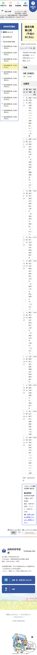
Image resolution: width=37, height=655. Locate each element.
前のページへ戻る (15, 530)
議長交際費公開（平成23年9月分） (10, 79)
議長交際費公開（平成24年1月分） (10, 104)
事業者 (25, 5)
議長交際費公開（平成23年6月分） (10, 59)
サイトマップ (18, 617)
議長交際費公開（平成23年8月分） (10, 72)
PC (19, 532)
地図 (13, 589)
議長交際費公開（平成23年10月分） (10, 85)
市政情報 (18, 5)
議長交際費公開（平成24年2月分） (10, 111)
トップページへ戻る (30, 530)
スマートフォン (29, 532)
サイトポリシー (26, 614)
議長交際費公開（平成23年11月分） (10, 92)
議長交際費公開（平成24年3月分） (10, 117)
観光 (10, 5)
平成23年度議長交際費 (9, 41)
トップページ (19, 11)
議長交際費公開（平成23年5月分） (10, 53)
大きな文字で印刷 (26, 48)
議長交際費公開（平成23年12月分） (10, 98)
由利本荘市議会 (9, 26)
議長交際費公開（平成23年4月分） (10, 47)
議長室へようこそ (8, 32)
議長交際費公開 (12, 15)
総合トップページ (12, 614)
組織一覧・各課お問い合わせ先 (21, 580)
